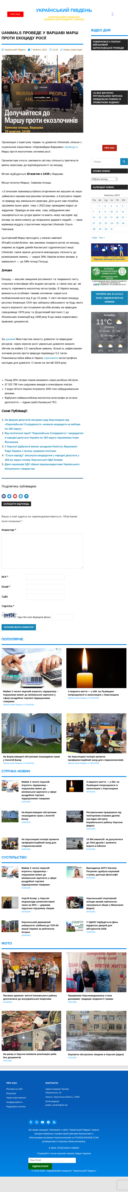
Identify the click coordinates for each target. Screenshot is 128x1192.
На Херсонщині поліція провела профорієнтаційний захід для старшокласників (40, 842)
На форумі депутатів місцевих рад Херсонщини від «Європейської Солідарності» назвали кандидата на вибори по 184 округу (42, 424)
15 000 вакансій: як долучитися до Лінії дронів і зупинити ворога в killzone (104, 842)
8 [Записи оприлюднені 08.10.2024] (99, 211)
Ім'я (5, 576)
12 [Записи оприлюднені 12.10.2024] (123, 211)
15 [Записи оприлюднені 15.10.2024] (100, 217)
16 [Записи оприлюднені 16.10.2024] (106, 217)
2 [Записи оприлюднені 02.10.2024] (105, 206)
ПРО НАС (110, 147)
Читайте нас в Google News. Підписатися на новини (109, 298)
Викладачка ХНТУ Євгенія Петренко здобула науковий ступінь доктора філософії (102, 871)
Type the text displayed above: (34, 617)
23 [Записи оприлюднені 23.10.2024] (106, 223)
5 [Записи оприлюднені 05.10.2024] (122, 206)
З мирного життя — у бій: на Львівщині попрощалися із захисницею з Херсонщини (102, 785)
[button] (113, 14)
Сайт (5, 596)
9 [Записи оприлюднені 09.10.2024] (105, 211)
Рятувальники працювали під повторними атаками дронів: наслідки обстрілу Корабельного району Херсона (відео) (104, 819)
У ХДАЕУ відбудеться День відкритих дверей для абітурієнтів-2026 (102, 925)
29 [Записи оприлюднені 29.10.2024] (100, 229)
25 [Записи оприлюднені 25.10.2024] (117, 223)
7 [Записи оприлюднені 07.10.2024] (93, 211)
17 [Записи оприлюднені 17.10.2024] (112, 217)
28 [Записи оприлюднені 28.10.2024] (94, 229)
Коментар (9, 530)
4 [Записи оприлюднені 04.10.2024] (117, 206)
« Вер (94, 237)
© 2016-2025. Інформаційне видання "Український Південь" (64, 1170)
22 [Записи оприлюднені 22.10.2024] (100, 223)
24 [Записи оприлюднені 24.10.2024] (112, 223)
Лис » (102, 237)
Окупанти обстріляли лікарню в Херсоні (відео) (96, 1054)
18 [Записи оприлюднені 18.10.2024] (117, 217)
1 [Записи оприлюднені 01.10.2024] (99, 206)
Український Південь (64, 10)
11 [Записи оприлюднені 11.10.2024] (117, 211)
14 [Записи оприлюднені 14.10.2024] (94, 217)
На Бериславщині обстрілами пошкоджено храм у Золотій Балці (39, 815)
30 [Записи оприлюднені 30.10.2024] (106, 229)
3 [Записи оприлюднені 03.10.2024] (111, 206)
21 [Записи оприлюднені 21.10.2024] (94, 223)
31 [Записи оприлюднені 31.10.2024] (112, 229)
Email (6, 586)
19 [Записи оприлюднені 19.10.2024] (123, 217)
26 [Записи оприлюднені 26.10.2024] (123, 223)
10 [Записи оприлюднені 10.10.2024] (112, 211)
